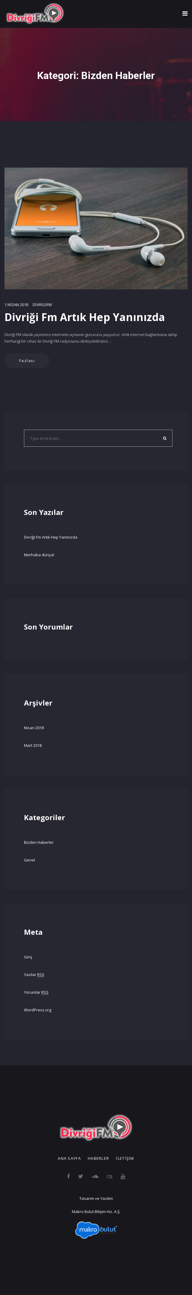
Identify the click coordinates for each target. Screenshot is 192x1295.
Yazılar (34, 975)
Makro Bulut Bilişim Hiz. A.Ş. (96, 1211)
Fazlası (27, 360)
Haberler (98, 1158)
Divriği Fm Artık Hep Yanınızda (84, 317)
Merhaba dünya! (39, 554)
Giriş (28, 957)
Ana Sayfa (69, 1158)
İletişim (125, 1158)
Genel (29, 860)
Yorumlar (36, 992)
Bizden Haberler (39, 842)
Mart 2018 (33, 745)
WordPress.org (37, 1010)
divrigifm (42, 304)
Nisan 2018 (34, 727)
